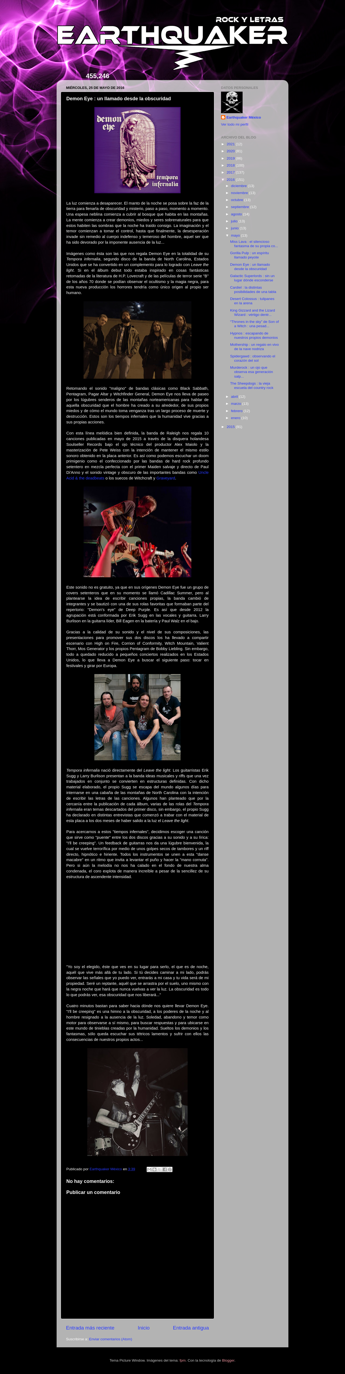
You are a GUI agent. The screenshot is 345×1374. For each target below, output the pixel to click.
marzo (236, 404)
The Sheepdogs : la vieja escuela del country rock (252, 385)
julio (235, 221)
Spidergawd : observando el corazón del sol (252, 358)
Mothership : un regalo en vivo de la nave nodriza (254, 347)
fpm (183, 1360)
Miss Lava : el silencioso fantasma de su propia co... (254, 244)
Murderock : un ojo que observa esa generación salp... (251, 371)
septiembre (240, 207)
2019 (231, 158)
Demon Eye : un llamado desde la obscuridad (250, 267)
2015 (231, 427)
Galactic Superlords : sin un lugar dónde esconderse (252, 278)
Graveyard (165, 478)
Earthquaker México (243, 117)
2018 (231, 165)
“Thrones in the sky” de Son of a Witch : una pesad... (254, 324)
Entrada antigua (191, 1328)
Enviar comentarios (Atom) (110, 1339)
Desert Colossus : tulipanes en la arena (252, 301)
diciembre (239, 186)
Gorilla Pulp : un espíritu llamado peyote (249, 255)
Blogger (228, 1360)
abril (235, 397)
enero (236, 418)
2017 (231, 172)
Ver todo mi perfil (234, 124)
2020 (231, 151)
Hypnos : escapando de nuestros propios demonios (254, 335)
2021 (231, 144)
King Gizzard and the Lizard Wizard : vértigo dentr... (252, 312)
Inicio (144, 1328)
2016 (231, 180)
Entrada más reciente (90, 1328)
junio (235, 228)
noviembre (240, 193)
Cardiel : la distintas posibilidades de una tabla (253, 289)
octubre (237, 200)
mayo (236, 235)
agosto (237, 214)
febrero (237, 411)
